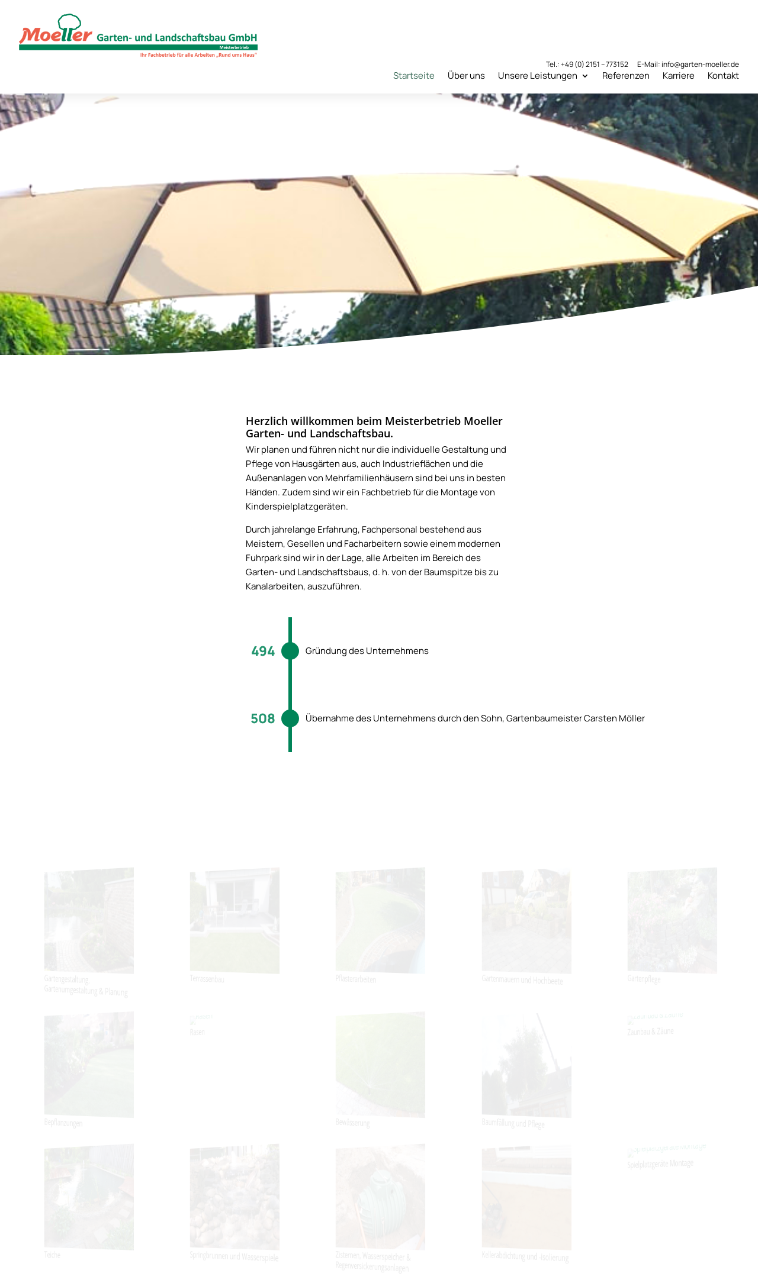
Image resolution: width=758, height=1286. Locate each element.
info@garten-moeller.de (700, 64)
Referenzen (626, 76)
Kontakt (723, 76)
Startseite (414, 76)
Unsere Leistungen (537, 76)
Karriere (679, 76)
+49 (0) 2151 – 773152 (594, 64)
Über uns (466, 76)
